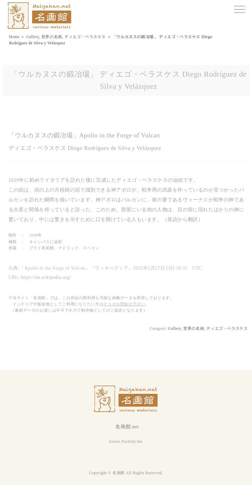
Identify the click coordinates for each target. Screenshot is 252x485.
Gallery (32, 36)
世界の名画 (51, 36)
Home (14, 36)
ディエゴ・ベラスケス (85, 36)
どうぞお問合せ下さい (124, 305)
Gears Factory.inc (126, 441)
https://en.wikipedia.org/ (46, 278)
